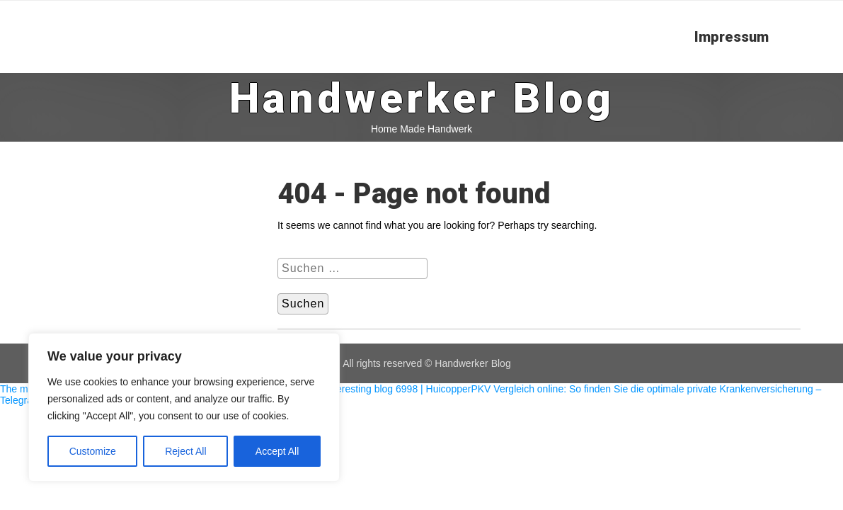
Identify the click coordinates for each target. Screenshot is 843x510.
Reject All (185, 451)
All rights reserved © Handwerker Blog (427, 363)
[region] (184, 407)
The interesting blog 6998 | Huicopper (388, 389)
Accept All (277, 451)
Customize (92, 451)
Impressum (731, 36)
